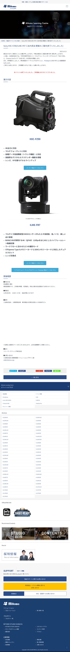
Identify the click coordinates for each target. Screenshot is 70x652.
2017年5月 (38, 493)
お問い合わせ (34, 586)
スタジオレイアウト (42, 626)
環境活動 (39, 640)
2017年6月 (5, 493)
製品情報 (5, 394)
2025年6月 (38, 423)
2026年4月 (5, 417)
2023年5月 (5, 449)
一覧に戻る (35, 377)
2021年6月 (38, 468)
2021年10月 (5, 464)
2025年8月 (5, 423)
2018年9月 (38, 483)
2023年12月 (38, 436)
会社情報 (7, 640)
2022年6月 (5, 458)
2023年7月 (5, 446)
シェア (22, 371)
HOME (3, 41)
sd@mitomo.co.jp (8, 360)
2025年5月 (5, 427)
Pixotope (47, 61)
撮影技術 (7, 631)
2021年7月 (5, 468)
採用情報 (7, 645)
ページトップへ (67, 647)
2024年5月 (38, 433)
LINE (57, 371)
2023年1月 (38, 452)
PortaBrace (5, 397)
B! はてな (48, 371)
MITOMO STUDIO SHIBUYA (12, 626)
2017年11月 (38, 487)
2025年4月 (38, 427)
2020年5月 (5, 480)
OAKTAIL (38, 400)
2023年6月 (38, 446)
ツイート (13, 371)
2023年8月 (38, 442)
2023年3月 (38, 449)
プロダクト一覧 (9, 618)
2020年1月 (38, 480)
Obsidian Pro (39, 403)
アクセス (39, 631)
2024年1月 (5, 436)
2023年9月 (5, 442)
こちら (19, 574)
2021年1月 (38, 471)
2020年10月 (38, 474)
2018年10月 (5, 483)
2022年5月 (38, 458)
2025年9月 (38, 420)
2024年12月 (5, 430)
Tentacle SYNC (6, 403)
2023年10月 (38, 439)
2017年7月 (38, 490)
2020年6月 (38, 477)
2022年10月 (5, 455)
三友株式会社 (11, 7)
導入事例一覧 (40, 610)
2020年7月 (5, 477)
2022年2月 (5, 461)
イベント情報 (39, 394)
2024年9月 (38, 430)
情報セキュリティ (9, 642)
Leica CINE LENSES (7, 400)
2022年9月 (38, 455)
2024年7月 (5, 433)
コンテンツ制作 (41, 629)
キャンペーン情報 (7, 406)
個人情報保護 (40, 642)
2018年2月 (5, 487)
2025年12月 (38, 417)
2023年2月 (5, 452)
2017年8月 (5, 490)
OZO (37, 397)
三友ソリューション (10, 610)
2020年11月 (5, 474)
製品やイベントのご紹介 (13, 41)
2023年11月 (5, 439)
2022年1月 (38, 461)
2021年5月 (5, 471)
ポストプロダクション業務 (12, 629)
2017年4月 (5, 496)
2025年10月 (5, 420)
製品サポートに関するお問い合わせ (35, 579)
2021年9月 (38, 464)
